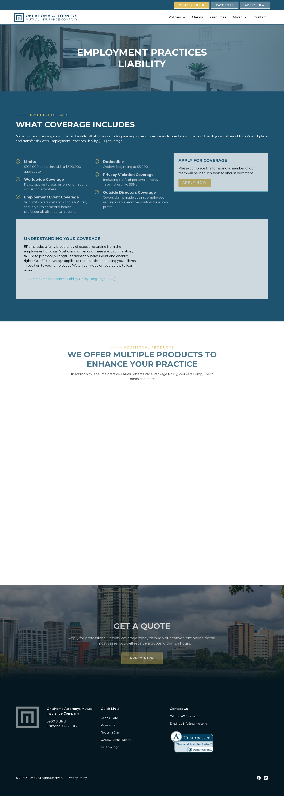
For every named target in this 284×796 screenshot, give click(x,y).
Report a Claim (111, 732)
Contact (260, 17)
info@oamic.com (195, 723)
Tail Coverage (110, 747)
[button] (177, 17)
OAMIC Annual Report (116, 740)
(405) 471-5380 (190, 716)
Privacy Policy (77, 778)
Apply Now (255, 5)
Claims (197, 17)
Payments (225, 5)
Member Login (192, 5)
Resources (217, 17)
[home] (45, 17)
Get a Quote (109, 718)
